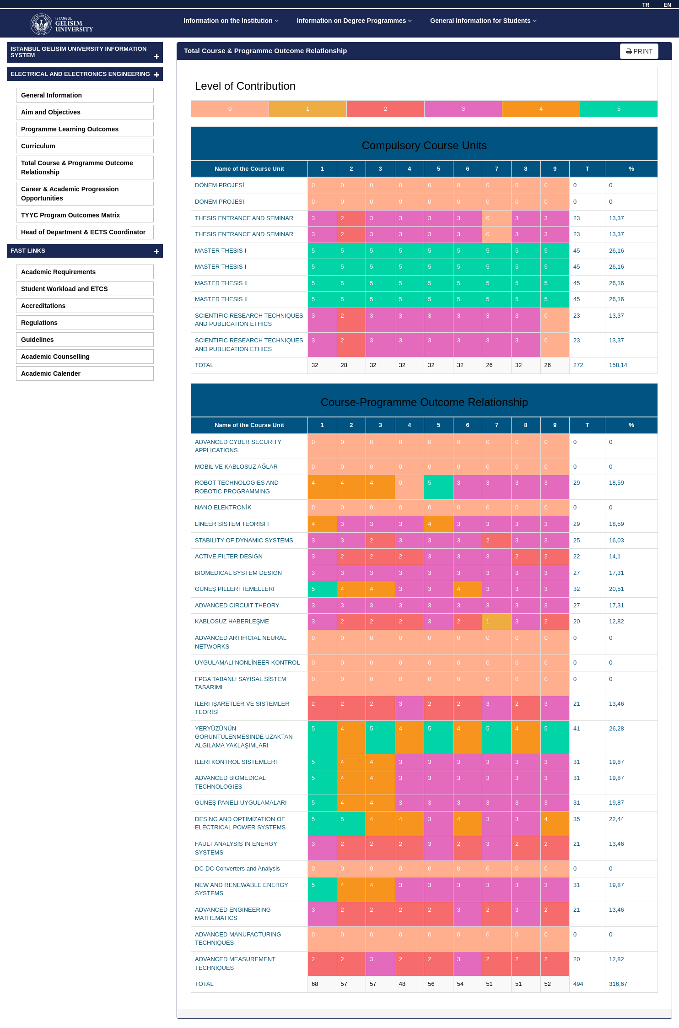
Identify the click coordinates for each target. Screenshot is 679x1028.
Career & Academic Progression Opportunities (70, 193)
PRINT (639, 51)
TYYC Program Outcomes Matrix (70, 215)
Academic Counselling (55, 356)
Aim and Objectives (51, 112)
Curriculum (38, 146)
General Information (51, 95)
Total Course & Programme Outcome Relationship (77, 167)
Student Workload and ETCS (64, 288)
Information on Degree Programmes (354, 20)
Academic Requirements (58, 272)
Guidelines (37, 339)
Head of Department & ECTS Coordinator (83, 232)
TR (645, 5)
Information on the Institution (230, 20)
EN (667, 5)
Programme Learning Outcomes (70, 129)
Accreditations (43, 305)
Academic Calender (51, 373)
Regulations (39, 322)
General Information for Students (483, 20)
